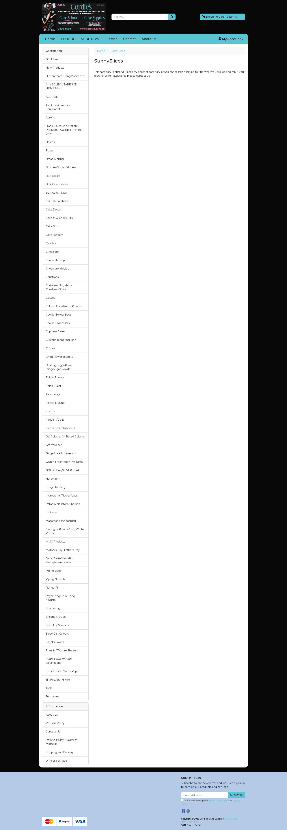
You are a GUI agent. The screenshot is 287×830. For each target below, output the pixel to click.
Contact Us (53, 731)
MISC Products (55, 541)
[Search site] (172, 17)
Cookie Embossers (58, 323)
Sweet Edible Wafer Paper (62, 671)
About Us (149, 39)
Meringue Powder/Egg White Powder (65, 531)
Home (50, 39)
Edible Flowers (55, 377)
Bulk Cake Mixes (56, 192)
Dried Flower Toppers (59, 356)
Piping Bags (53, 570)
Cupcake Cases (55, 331)
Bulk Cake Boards (57, 184)
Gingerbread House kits (61, 453)
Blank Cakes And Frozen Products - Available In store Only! (64, 129)
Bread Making (55, 159)
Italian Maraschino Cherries (63, 504)
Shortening (53, 608)
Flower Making (55, 402)
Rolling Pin (52, 587)
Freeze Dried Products (60, 428)
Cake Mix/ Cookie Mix (59, 218)
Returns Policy (55, 723)
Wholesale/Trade (56, 760)
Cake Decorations (57, 201)
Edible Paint (53, 386)
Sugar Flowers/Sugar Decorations (59, 660)
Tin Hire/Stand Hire (58, 679)
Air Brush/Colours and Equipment (59, 107)
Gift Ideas (52, 59)
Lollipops (51, 512)
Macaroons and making (61, 521)
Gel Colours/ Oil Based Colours (65, 436)
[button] (231, 39)
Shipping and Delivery (60, 752)
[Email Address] (204, 795)
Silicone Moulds (56, 616)
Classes (111, 39)
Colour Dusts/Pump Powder (64, 306)
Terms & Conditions (218, 800)
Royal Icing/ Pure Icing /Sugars (60, 598)
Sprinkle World (55, 642)
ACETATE (52, 96)
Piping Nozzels (55, 579)
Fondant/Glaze (55, 419)
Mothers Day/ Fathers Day (63, 550)
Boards (50, 142)
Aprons (50, 117)
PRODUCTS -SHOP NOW (80, 39)
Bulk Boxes (53, 175)
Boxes (50, 150)
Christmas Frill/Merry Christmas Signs (59, 287)
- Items (219, 17)
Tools (49, 688)
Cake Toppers (54, 235)
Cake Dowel (53, 209)
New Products (55, 67)
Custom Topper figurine (61, 340)
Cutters (50, 348)
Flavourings (53, 394)
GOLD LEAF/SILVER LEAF (63, 470)
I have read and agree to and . (210, 802)
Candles (51, 243)
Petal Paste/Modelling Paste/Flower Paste (60, 560)
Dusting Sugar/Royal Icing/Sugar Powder (59, 367)
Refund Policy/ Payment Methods (61, 741)
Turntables (52, 696)
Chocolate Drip (55, 260)
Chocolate (52, 251)
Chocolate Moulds (57, 268)
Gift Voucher (54, 445)
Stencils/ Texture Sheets (61, 650)
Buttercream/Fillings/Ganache (65, 76)
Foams (50, 411)
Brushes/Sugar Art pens (61, 167)
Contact (129, 39)
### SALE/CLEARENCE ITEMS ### (61, 86)
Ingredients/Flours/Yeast (61, 495)
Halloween (52, 478)
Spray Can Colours (57, 633)
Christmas (52, 277)
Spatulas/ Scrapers (57, 625)
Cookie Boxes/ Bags (58, 314)
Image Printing (55, 487)
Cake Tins (52, 226)
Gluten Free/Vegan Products (64, 461)
